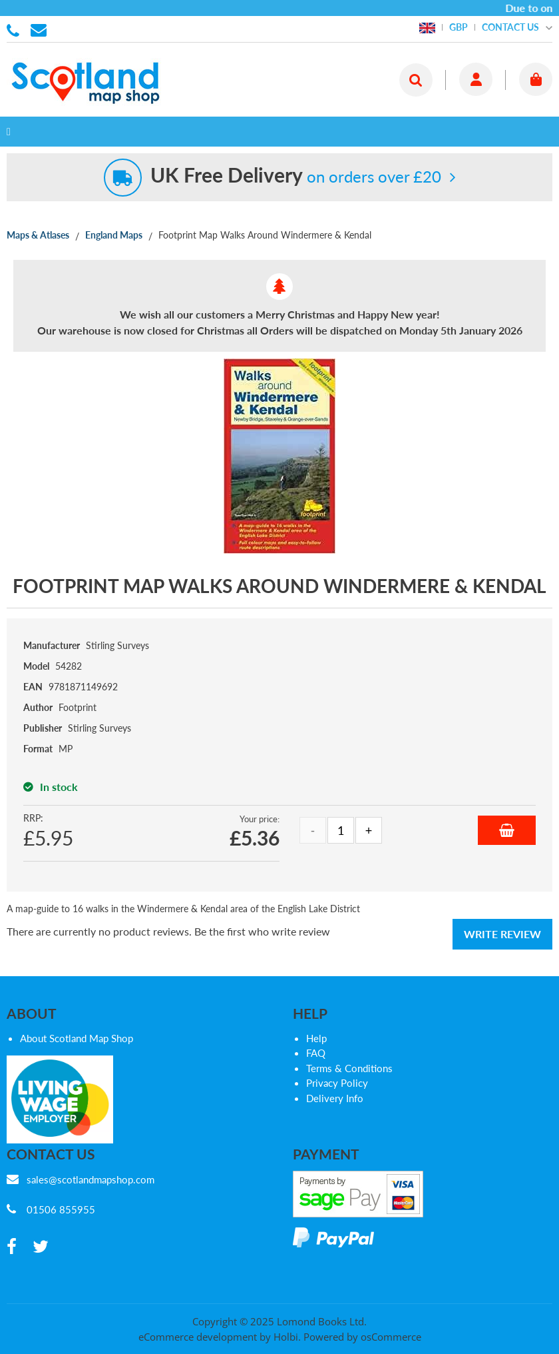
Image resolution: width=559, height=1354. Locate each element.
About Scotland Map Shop (76, 1038)
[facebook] (12, 1247)
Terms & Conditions (349, 1068)
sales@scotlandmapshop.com (90, 1179)
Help (316, 1038)
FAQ (315, 1053)
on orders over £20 (295, 176)
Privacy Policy (337, 1083)
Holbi (286, 1336)
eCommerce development (197, 1336)
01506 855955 (15, 29)
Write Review (502, 934)
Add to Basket (507, 830)
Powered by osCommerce (362, 1336)
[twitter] (41, 1247)
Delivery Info (334, 1098)
